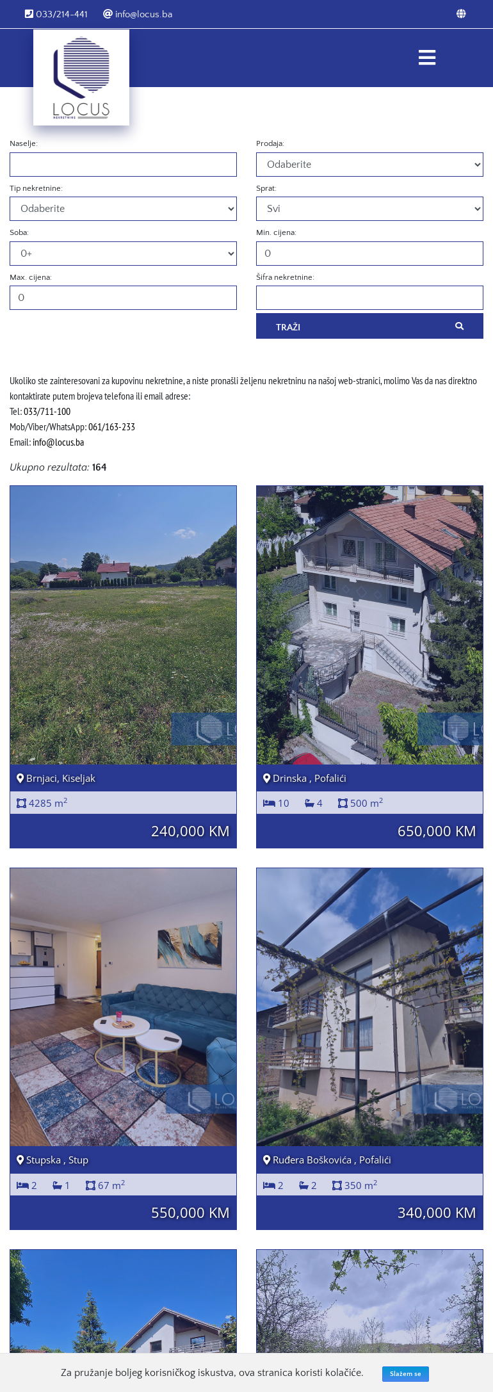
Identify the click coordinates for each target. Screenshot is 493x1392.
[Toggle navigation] (426, 58)
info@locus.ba (137, 14)
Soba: (19, 232)
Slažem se (405, 1374)
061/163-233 (111, 426)
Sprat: (266, 188)
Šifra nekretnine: (285, 277)
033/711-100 (47, 411)
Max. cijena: (31, 277)
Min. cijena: (276, 232)
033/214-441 (56, 14)
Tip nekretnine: (36, 188)
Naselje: (24, 143)
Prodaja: (270, 143)
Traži (370, 326)
